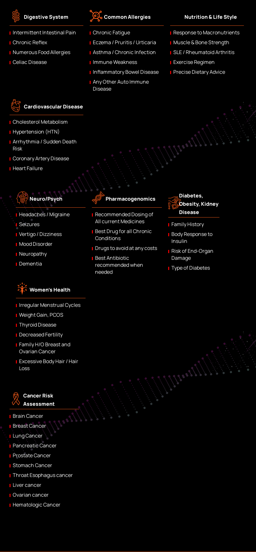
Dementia (30, 263)
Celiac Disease (30, 62)
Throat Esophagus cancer (43, 475)
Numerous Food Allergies (41, 52)
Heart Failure (28, 168)
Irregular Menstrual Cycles (49, 304)
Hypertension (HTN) (36, 131)
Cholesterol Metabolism (40, 121)
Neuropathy (33, 253)
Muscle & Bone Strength (201, 42)
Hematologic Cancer (36, 504)
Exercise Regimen (194, 62)
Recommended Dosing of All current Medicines (124, 218)
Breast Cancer (29, 425)
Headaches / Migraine (44, 214)
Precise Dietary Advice (199, 71)
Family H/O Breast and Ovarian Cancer (44, 348)
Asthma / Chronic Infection (124, 52)
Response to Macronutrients (206, 32)
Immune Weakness (115, 62)
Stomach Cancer (32, 465)
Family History (187, 224)
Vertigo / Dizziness (40, 234)
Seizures (29, 224)
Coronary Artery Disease (41, 158)
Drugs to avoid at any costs (126, 248)
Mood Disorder (35, 243)
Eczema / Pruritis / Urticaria (124, 42)
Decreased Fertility (41, 334)
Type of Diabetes (190, 267)
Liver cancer (27, 484)
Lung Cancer (28, 435)
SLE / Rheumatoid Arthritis (203, 52)
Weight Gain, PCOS (41, 314)
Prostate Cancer (32, 455)
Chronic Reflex (30, 42)
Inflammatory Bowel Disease (126, 71)
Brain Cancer (28, 415)
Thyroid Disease (37, 324)
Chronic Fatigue (111, 32)
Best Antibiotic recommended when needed (119, 264)
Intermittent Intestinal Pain (44, 32)
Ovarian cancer (31, 494)
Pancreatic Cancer (35, 445)
